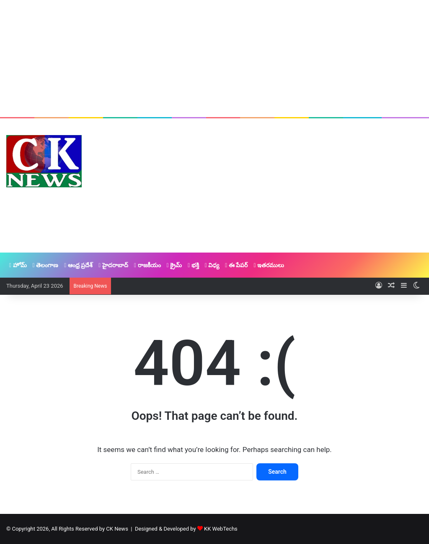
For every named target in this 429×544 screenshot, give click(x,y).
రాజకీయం (147, 265)
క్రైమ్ (174, 265)
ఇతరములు (268, 265)
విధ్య (212, 265)
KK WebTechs (221, 529)
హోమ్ (18, 265)
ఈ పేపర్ (236, 265)
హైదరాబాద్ (113, 265)
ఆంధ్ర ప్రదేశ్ (78, 265)
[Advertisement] (214, 58)
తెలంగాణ (46, 265)
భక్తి (193, 265)
